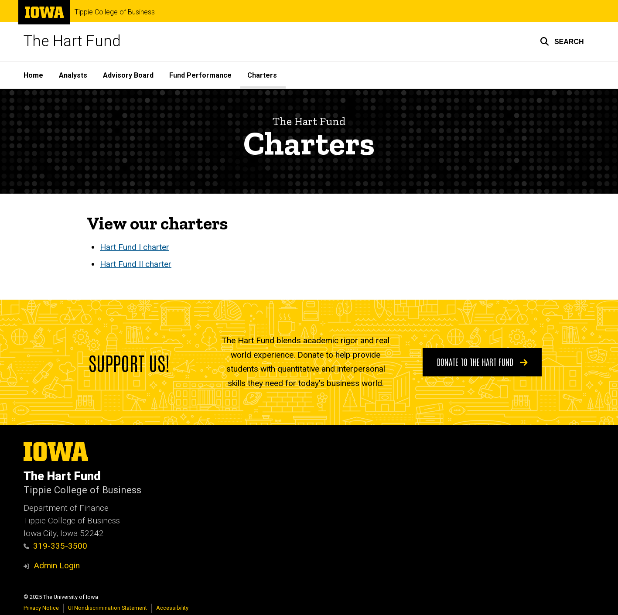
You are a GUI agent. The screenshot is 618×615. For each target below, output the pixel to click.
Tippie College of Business (115, 12)
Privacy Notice (41, 608)
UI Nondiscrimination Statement (107, 608)
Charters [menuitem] (262, 75)
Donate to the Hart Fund (482, 361)
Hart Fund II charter (135, 265)
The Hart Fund (72, 41)
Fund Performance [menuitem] (200, 75)
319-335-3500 (56, 546)
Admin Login (57, 565)
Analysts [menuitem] (73, 75)
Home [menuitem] (33, 75)
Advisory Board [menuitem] (128, 75)
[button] (562, 41)
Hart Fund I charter (134, 248)
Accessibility (172, 608)
